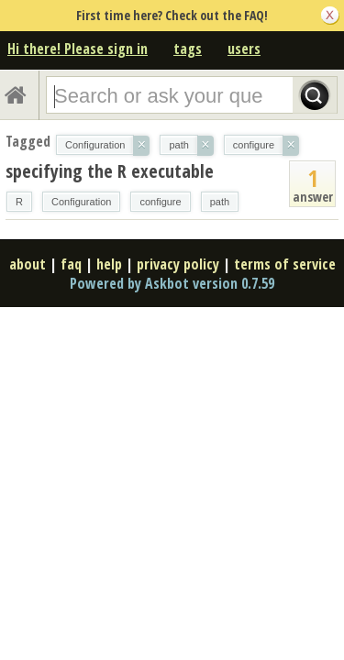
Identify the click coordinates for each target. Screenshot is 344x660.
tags (187, 48)
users (244, 48)
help (109, 264)
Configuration (81, 201)
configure (160, 201)
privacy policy (178, 264)
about (27, 264)
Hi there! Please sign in (77, 48)
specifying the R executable (110, 171)
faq (71, 264)
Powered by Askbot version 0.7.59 (172, 283)
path (219, 201)
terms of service (285, 264)
